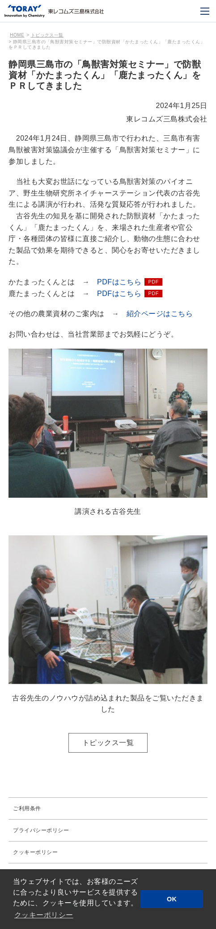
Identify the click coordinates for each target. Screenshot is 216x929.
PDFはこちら (119, 282)
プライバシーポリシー (41, 830)
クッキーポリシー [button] (43, 915)
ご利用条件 (27, 808)
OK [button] (172, 899)
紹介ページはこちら (160, 313)
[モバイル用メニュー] (205, 11)
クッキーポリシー (35, 852)
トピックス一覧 (47, 35)
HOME (17, 35)
